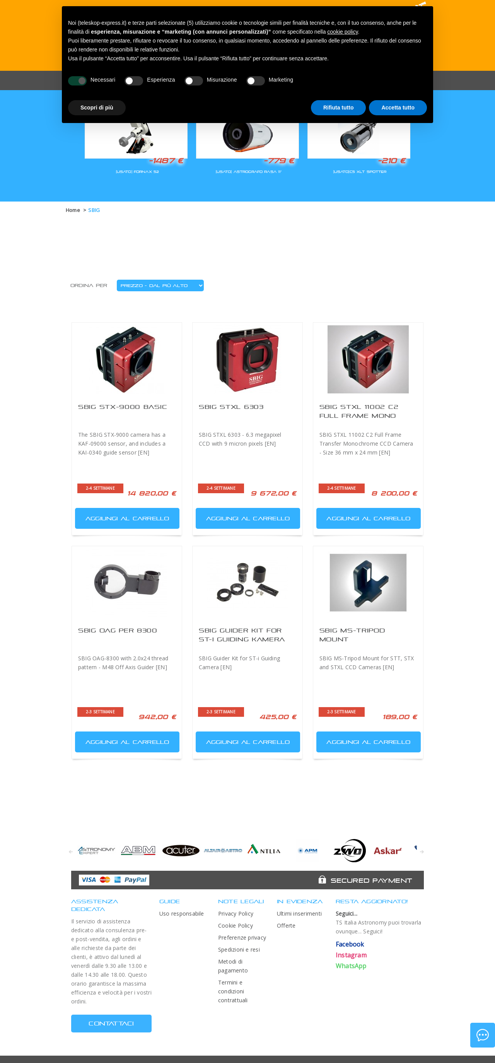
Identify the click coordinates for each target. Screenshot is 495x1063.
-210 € (391, 160)
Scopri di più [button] (96, 107)
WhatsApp (351, 966)
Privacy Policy (235, 913)
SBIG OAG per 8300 (117, 630)
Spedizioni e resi (239, 949)
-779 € (278, 160)
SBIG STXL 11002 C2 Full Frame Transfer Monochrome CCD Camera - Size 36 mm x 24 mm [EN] (366, 443)
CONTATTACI (111, 1023)
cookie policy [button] (342, 32)
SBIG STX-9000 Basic (122, 406)
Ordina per (88, 285)
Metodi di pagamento (233, 966)
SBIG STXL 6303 (231, 406)
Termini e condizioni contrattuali (233, 991)
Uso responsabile (181, 913)
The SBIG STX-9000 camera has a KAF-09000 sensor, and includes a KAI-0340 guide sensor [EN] (122, 443)
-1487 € (165, 160)
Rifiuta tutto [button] (338, 107)
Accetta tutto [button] (398, 107)
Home (73, 210)
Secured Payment (371, 880)
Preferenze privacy (242, 937)
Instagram (351, 955)
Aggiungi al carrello (123, 516)
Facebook (350, 944)
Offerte (286, 925)
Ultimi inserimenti (299, 913)
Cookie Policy (235, 925)
